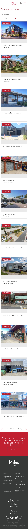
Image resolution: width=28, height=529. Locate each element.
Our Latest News (7, 483)
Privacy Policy (9, 526)
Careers (5, 486)
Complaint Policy (7, 491)
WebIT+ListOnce (17, 523)
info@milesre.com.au (15, 501)
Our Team (5, 473)
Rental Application (19, 487)
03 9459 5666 (14, 513)
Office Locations (19, 473)
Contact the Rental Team (20, 491)
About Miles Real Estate (7, 477)
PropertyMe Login (19, 478)
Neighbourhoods (19, 476)
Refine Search (5, 14)
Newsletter (5, 488)
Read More (14, 449)
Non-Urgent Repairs (20, 484)
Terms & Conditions (17, 526)
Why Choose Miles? (7, 480)
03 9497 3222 (14, 506)
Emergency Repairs (20, 481)
